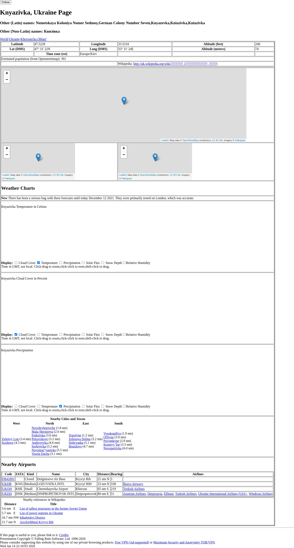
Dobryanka (76, 442)
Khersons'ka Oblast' (34, 39)
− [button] (7, 80)
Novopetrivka (112, 448)
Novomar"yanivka (44, 450)
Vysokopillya (112, 433)
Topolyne (75, 435)
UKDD (7, 493)
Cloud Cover (27, 263)
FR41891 (8, 479)
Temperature (49, 263)
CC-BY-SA (217, 140)
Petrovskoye (40, 439)
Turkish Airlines (134, 489)
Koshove (8, 442)
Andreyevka (40, 442)
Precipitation (71, 263)
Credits (64, 535)
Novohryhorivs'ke (43, 428)
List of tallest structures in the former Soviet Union (53, 508)
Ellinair (169, 493)
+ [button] (7, 74)
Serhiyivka (39, 446)
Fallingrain (240, 140)
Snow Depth (113, 263)
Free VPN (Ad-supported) (132, 542)
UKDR (6, 484)
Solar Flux (93, 263)
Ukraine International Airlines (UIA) (222, 493)
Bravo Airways (133, 484)
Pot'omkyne (111, 441)
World (4, 39)
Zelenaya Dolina (79, 439)
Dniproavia (155, 493)
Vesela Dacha (40, 454)
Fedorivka (38, 435)
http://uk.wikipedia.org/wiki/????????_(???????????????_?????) (175, 63)
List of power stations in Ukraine (41, 513)
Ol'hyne (108, 437)
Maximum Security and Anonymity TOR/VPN (184, 542)
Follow (6, 2)
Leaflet (164, 140)
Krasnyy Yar (111, 444)
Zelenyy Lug (10, 439)
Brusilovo (75, 446)
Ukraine (14, 39)
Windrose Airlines (260, 493)
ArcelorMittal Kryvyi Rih (36, 522)
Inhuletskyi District (32, 517)
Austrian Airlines (134, 493)
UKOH (7, 489)
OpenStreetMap (190, 140)
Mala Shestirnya (42, 431)
